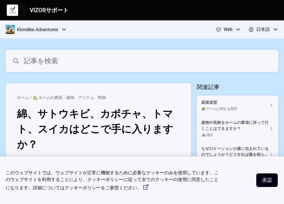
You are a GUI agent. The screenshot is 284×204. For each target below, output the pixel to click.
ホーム (23, 97)
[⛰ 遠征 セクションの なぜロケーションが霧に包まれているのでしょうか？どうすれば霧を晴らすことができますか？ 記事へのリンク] (237, 155)
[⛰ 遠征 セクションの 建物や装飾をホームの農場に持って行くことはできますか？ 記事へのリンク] (237, 129)
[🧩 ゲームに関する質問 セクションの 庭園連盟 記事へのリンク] (237, 105)
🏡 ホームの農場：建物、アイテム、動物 (69, 97)
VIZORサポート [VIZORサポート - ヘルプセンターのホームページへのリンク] (49, 10)
